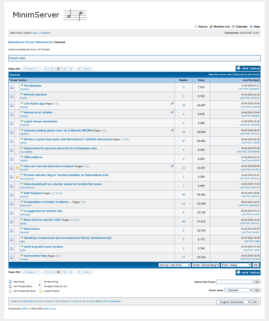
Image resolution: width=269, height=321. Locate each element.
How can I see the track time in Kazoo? (49, 166)
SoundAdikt (26, 152)
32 (64, 68)
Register (45, 33)
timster (255, 214)
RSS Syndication (112, 301)
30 (52, 68)
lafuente (25, 232)
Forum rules (17, 58)
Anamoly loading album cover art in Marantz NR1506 (58, 130)
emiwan (25, 259)
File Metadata (32, 85)
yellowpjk (25, 214)
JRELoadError (33, 157)
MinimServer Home (34, 301)
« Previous (28, 68)
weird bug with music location (43, 246)
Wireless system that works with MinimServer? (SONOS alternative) (68, 139)
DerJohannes (27, 178)
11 (183, 167)
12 (183, 203)
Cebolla (255, 107)
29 (46, 68)
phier (23, 250)
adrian (24, 142)
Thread (13, 80)
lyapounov (26, 205)
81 (79, 68)
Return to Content (70, 301)
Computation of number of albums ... (48, 201)
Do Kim (24, 169)
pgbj (23, 241)
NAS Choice (32, 228)
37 (183, 141)
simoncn (255, 97)
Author (23, 80)
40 (183, 194)
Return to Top (52, 301)
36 (183, 221)
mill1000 (25, 125)
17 (183, 257)
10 (183, 105)
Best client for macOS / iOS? (42, 219)
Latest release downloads (40, 121)
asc (256, 80)
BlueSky (25, 89)
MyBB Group (49, 308)
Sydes (24, 98)
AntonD (24, 196)
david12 (25, 134)
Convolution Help (35, 255)
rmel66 (256, 142)
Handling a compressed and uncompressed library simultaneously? (68, 237)
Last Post (248, 80)
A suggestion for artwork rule (43, 211)
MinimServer (44, 42)
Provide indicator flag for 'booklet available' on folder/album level (66, 175)
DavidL (255, 232)
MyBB (24, 308)
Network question (35, 94)
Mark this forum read (220, 74)
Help (254, 26)
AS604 (24, 160)
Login (34, 33)
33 (70, 68)
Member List (219, 26)
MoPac (255, 196)
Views (201, 80)
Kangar (24, 107)
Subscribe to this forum (246, 74)
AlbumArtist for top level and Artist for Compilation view (60, 148)
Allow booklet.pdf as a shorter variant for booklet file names (63, 184)
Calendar (240, 26)
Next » (87, 68)
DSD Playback (33, 193)
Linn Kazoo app (34, 103)
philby (24, 223)
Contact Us (16, 301)
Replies (183, 80)
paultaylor (254, 88)
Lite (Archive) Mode (92, 301)
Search (200, 26)
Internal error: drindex (38, 112)
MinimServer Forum (21, 42)
